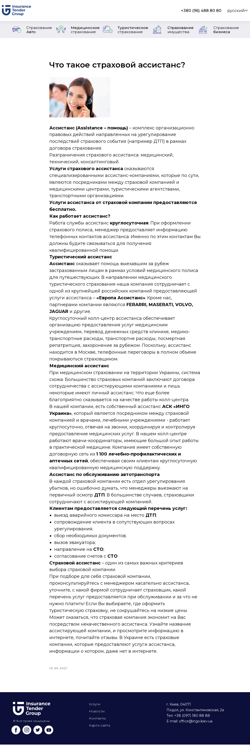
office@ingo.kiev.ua (195, 723)
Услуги (94, 706)
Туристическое (133, 29)
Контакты (97, 720)
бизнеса (226, 29)
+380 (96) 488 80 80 (201, 10)
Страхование (180, 29)
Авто (39, 29)
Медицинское (85, 29)
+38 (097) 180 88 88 (192, 718)
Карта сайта (99, 728)
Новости (96, 713)
